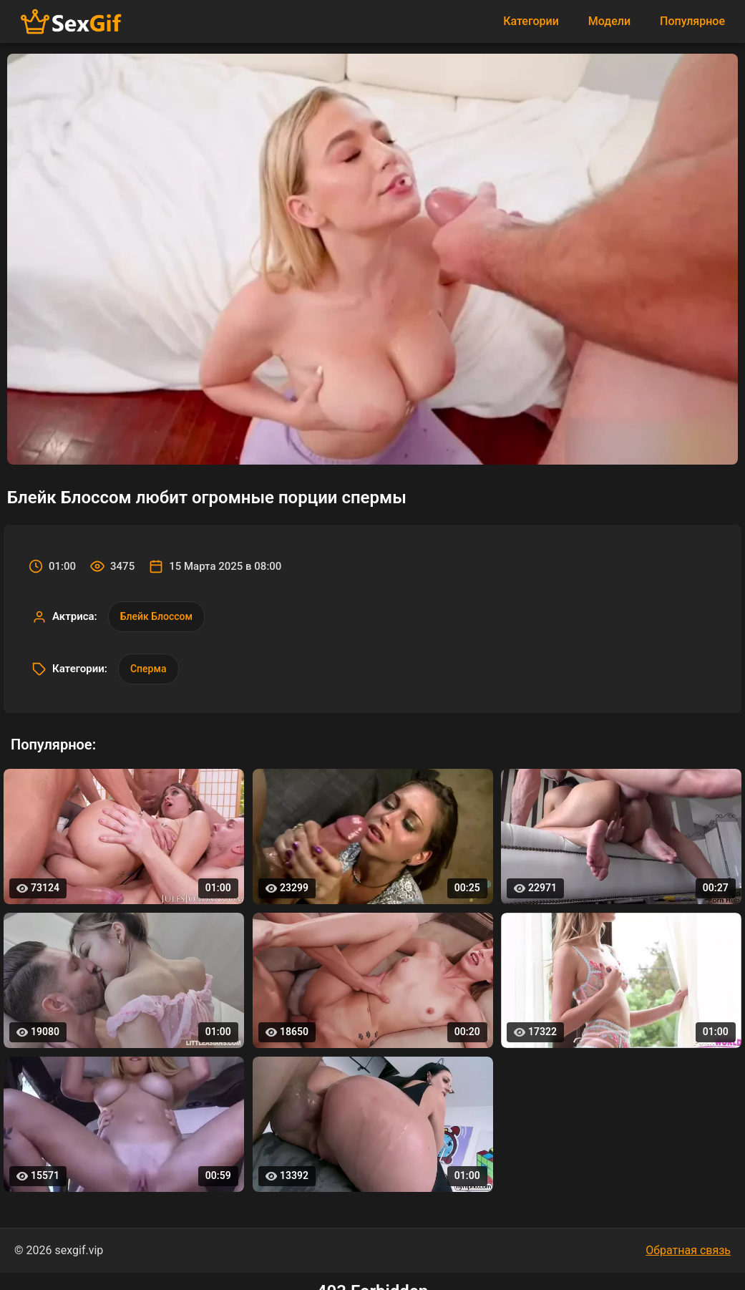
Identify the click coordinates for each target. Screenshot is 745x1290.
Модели (609, 21)
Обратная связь (688, 1250)
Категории (531, 21)
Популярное (692, 21)
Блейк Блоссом (156, 616)
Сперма (148, 668)
